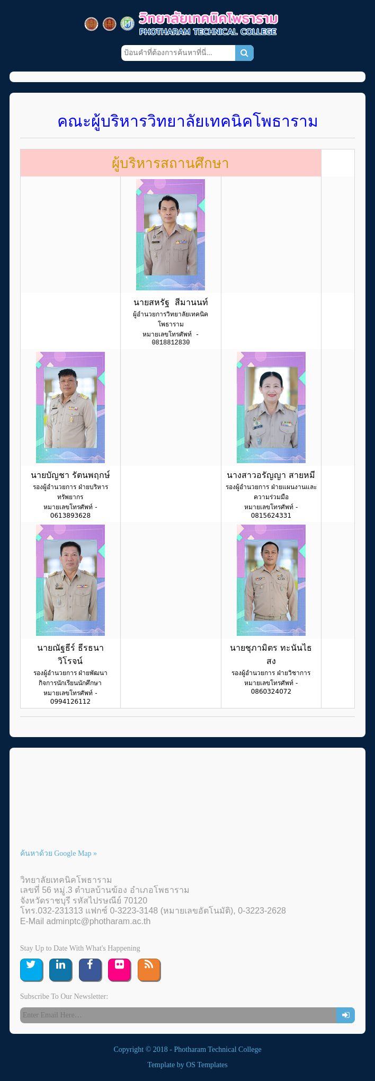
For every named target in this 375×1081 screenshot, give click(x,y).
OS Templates (206, 1065)
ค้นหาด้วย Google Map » (58, 853)
